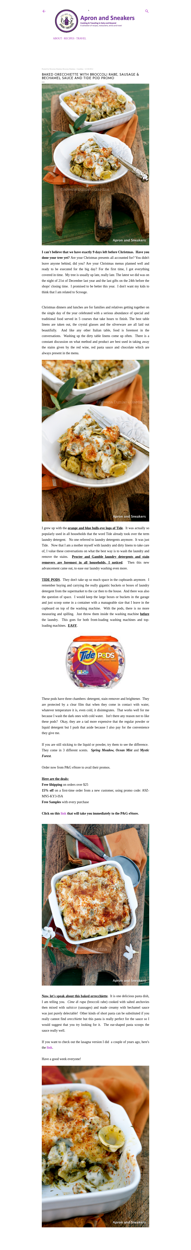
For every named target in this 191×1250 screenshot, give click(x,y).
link (63, 813)
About (57, 38)
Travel (81, 38)
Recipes (69, 38)
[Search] (147, 10)
